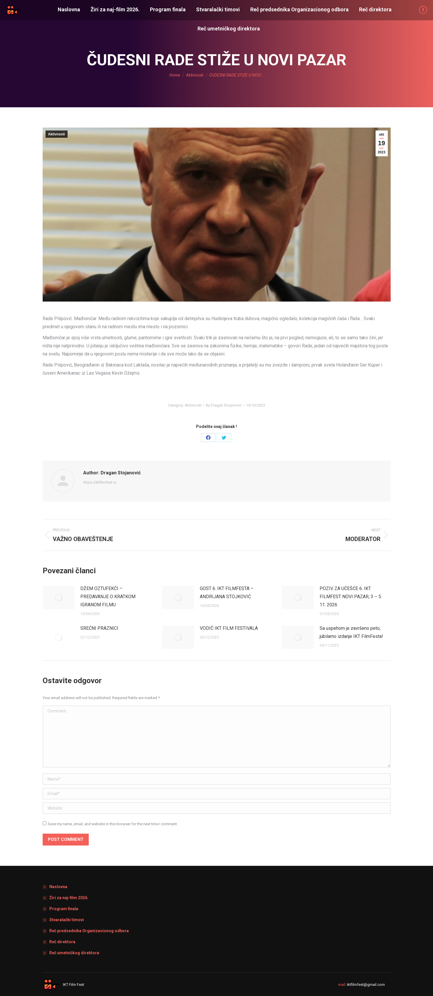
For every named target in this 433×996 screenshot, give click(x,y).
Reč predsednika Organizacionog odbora (89, 930)
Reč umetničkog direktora (74, 952)
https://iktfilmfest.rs (99, 482)
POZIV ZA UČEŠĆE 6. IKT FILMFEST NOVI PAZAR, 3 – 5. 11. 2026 (351, 596)
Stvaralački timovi (66, 919)
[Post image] (59, 597)
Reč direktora (62, 941)
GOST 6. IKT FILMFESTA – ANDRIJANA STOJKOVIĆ (226, 592)
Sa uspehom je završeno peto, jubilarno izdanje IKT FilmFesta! (351, 632)
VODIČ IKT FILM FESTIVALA (229, 628)
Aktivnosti (56, 134)
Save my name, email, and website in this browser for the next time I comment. (113, 824)
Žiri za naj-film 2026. (68, 897)
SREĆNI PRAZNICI (99, 628)
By (224, 405)
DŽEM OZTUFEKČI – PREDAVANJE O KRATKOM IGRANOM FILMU (107, 596)
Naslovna (58, 886)
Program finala (63, 908)
